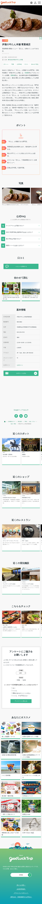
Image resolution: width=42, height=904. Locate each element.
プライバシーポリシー (21, 893)
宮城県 (27, 73)
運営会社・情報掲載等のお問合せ (21, 897)
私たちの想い (21, 885)
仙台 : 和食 (13, 423)
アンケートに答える (21, 701)
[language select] (31, 3)
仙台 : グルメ (32, 421)
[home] (8, 3)
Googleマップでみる (20, 410)
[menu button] (39, 3)
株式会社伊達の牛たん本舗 (15, 59)
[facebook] (16, 416)
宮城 (26, 421)
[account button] (35, 3)
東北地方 (20, 421)
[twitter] (21, 416)
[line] (26, 416)
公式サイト (20, 365)
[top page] (5, 421)
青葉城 (13, 75)
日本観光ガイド (11, 421)
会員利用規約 (21, 889)
